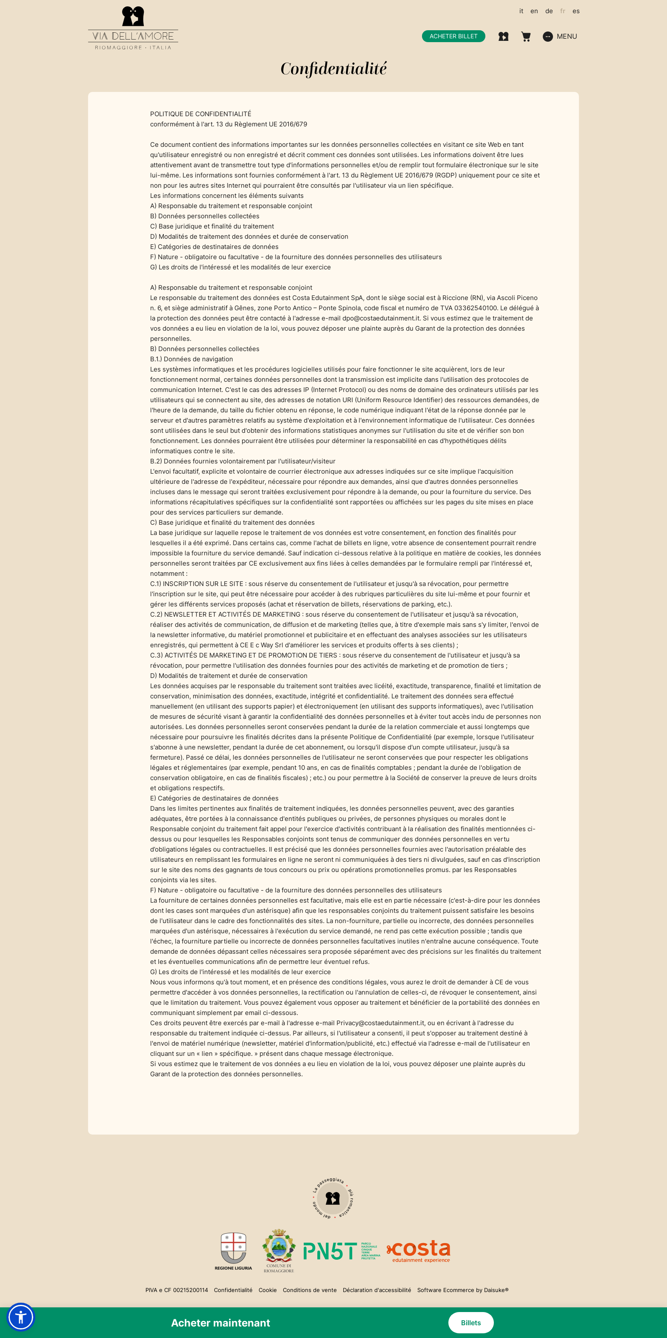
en (534, 11)
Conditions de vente (310, 1290)
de (549, 11)
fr (562, 11)
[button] (21, 1317)
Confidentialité (233, 1290)
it (521, 11)
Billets (471, 1322)
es (576, 11)
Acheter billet (454, 36)
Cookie (268, 1290)
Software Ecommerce (445, 1290)
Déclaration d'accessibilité (377, 1290)
